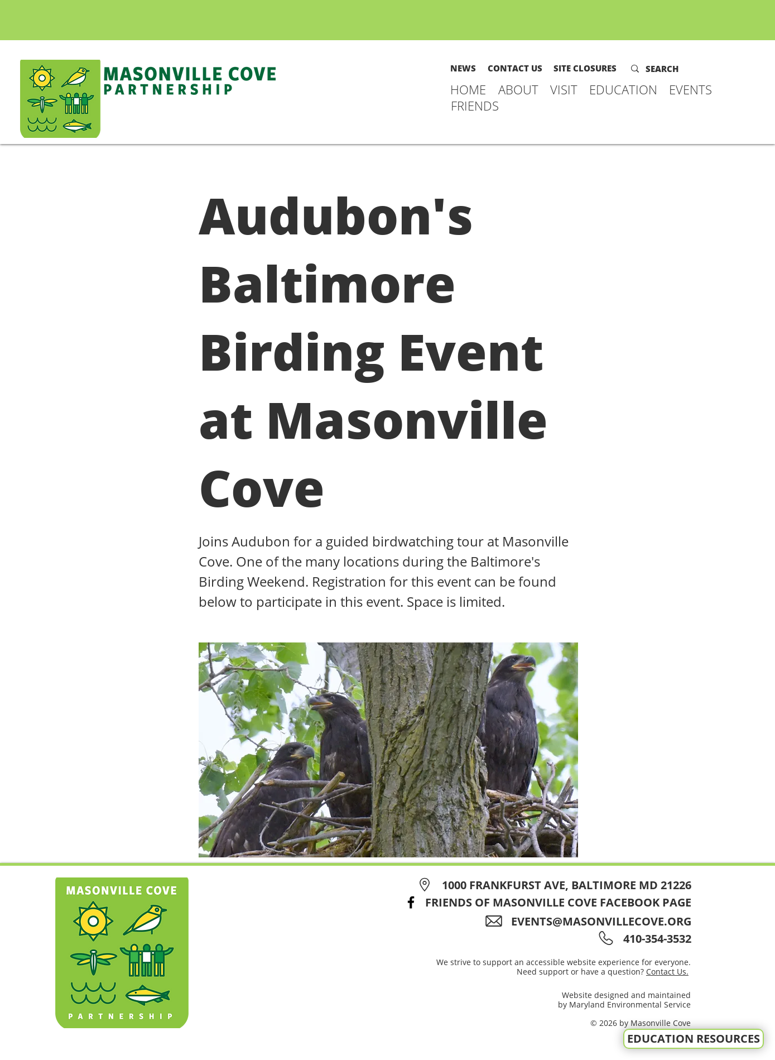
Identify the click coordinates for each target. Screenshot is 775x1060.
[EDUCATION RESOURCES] (693, 1039)
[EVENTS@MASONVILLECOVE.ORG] (592, 921)
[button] (519, 89)
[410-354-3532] (655, 938)
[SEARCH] (670, 68)
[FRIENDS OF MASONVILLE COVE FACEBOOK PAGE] (544, 902)
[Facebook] (411, 902)
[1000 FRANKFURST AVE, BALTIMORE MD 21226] (552, 885)
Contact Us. (667, 971)
